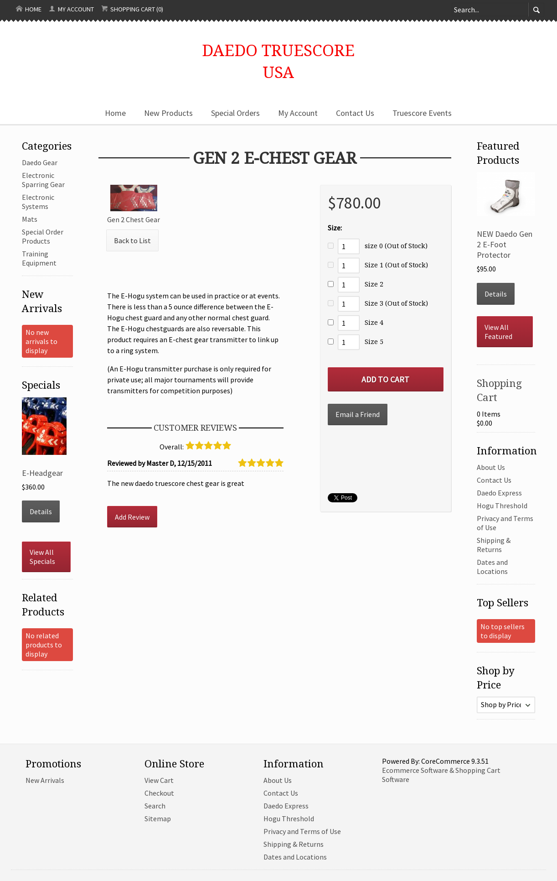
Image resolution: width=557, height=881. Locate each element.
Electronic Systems (38, 202)
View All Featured (498, 332)
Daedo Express (499, 492)
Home (28, 9)
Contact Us (355, 113)
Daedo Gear (39, 162)
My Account (71, 9)
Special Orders (235, 113)
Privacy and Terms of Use (302, 831)
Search (154, 805)
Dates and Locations (492, 567)
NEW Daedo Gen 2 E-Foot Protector (504, 244)
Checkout (159, 793)
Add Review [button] (132, 516)
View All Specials (42, 556)
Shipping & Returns (494, 545)
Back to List (132, 240)
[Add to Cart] (386, 379)
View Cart (159, 780)
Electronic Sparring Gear (43, 180)
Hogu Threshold (502, 505)
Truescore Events (422, 113)
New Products (168, 113)
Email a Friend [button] (357, 414)
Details (41, 511)
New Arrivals (45, 780)
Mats (29, 219)
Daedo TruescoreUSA (278, 61)
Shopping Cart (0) (132, 9)
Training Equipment (39, 258)
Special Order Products (42, 236)
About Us (491, 467)
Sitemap (157, 818)
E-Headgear (42, 473)
